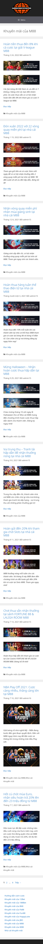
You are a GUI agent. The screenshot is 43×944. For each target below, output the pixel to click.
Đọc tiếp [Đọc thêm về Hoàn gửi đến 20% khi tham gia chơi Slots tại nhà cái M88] (7, 591)
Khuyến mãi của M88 (15, 113)
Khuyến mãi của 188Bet (15, 902)
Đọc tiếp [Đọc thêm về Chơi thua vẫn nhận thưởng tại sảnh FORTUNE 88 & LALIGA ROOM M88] (7, 667)
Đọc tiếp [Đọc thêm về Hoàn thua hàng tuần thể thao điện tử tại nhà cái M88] (7, 347)
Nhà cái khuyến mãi (14, 930)
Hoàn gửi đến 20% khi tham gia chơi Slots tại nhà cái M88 (21, 531)
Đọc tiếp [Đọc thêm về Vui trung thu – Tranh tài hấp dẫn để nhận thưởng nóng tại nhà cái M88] (7, 508)
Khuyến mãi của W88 (14, 927)
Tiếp (18, 882)
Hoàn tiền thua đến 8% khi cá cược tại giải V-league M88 (20, 47)
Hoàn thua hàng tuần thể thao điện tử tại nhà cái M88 (19, 288)
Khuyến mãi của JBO (14, 920)
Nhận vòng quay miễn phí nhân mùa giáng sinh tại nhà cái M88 (20, 211)
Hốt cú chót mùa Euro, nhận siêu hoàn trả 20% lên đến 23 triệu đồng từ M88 (21, 797)
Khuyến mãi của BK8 (14, 906)
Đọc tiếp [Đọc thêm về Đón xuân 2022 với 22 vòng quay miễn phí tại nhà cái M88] (7, 188)
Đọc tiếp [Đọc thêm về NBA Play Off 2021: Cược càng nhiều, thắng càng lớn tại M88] (7, 770)
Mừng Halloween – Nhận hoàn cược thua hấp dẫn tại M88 (21, 370)
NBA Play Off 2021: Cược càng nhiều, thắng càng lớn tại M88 (21, 690)
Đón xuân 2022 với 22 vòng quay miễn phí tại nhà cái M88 (21, 129)
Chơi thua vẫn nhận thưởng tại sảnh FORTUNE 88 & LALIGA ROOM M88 (21, 614)
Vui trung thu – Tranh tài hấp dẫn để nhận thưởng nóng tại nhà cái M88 (19, 452)
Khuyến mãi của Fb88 (14, 909)
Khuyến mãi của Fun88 (15, 913)
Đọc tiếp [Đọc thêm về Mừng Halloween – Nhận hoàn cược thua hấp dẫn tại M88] (7, 429)
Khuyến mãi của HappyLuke (17, 916)
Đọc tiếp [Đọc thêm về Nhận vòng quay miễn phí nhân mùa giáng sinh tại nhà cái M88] (7, 265)
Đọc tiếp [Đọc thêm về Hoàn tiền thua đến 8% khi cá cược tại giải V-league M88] (7, 106)
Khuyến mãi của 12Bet (15, 899)
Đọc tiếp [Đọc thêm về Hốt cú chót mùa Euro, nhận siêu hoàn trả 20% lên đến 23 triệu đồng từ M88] (7, 859)
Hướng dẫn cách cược (15, 895)
